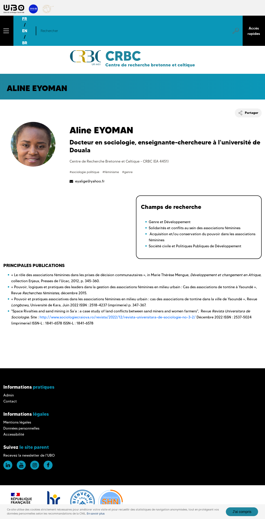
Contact (10, 401)
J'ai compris (242, 512)
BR (24, 42)
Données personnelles (21, 428)
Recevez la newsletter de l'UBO (29, 455)
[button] (6, 31)
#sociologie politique (85, 172)
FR (24, 18)
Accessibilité (13, 434)
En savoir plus (96, 513)
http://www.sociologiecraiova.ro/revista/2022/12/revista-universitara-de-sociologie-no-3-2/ (118, 317)
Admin (8, 395)
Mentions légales (17, 422)
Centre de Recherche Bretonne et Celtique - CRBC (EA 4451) (119, 161)
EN (24, 30)
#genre (127, 172)
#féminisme (111, 172)
